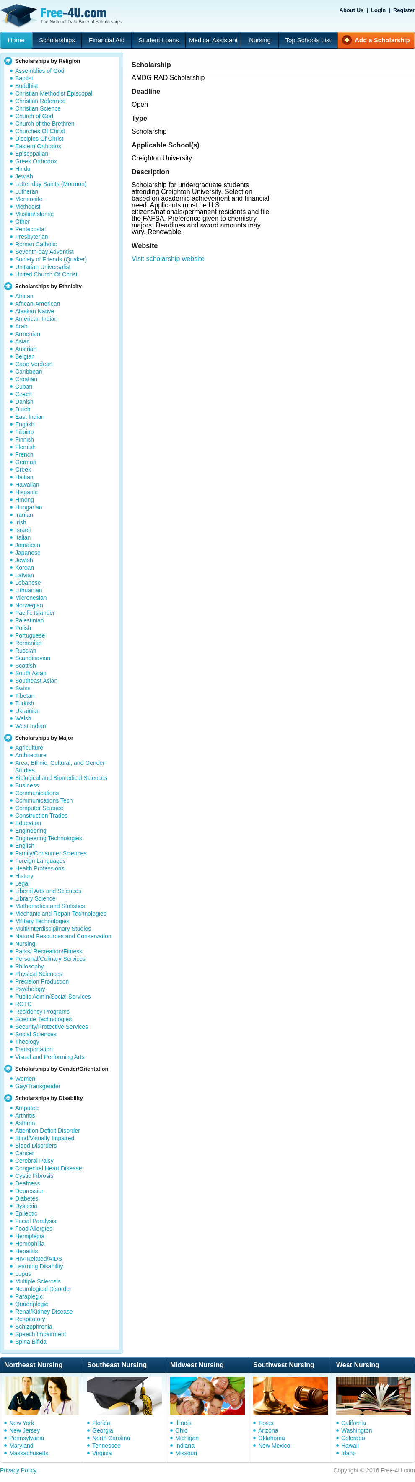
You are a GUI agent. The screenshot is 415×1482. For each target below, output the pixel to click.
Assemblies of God (40, 70)
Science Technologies (43, 1019)
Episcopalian (31, 153)
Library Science (35, 898)
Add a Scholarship (382, 40)
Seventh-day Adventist (44, 251)
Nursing (260, 40)
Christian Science (38, 108)
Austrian (25, 349)
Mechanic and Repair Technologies (60, 913)
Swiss (23, 688)
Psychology (30, 989)
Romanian (28, 643)
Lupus (23, 1273)
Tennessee (106, 1445)
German (25, 462)
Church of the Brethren (45, 123)
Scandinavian (32, 658)
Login (378, 10)
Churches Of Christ (40, 131)
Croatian (26, 379)
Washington (356, 1430)
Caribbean (28, 371)
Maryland (21, 1445)
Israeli (23, 530)
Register (404, 10)
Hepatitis (26, 1251)
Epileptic (26, 1213)
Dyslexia (26, 1206)
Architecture (31, 755)
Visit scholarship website (168, 258)
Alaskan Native (34, 311)
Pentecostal (30, 229)
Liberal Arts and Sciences (48, 891)
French (24, 454)
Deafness (27, 1183)
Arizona (268, 1430)
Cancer (24, 1153)
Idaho (348, 1453)
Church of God (34, 116)
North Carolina (111, 1438)
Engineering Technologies (48, 838)
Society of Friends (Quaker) (51, 259)
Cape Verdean (34, 364)
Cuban (23, 386)
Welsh (23, 718)
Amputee (27, 1108)
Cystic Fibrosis (34, 1175)
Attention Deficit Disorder (47, 1130)
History (24, 876)
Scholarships (57, 40)
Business (27, 785)
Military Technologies (42, 921)
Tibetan (24, 695)
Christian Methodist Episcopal (53, 93)
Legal (22, 883)
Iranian (24, 514)
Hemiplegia (29, 1236)
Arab (21, 326)
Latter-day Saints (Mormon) (50, 184)
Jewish (24, 176)
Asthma (25, 1123)
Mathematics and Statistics (50, 906)
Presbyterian (31, 236)
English (24, 424)
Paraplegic (29, 1296)
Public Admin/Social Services (53, 996)
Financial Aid (106, 40)
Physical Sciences (38, 974)
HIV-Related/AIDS (38, 1258)
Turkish (24, 703)
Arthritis (25, 1115)
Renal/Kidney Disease (44, 1311)
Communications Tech (44, 800)
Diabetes (26, 1198)
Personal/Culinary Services (50, 958)
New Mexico (274, 1445)
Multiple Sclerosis (38, 1281)
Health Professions (40, 868)
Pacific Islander (35, 612)
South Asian (31, 673)
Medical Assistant (213, 40)
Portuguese (30, 635)
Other (22, 221)
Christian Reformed (40, 101)
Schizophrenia (33, 1326)
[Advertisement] (222, 356)
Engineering (31, 830)
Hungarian (28, 507)
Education (28, 823)
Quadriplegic (31, 1304)
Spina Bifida (31, 1341)
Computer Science (39, 808)
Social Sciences (36, 1034)
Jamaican (27, 545)
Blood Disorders (36, 1145)
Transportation (34, 1049)
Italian (23, 537)
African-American (37, 303)
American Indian (36, 318)
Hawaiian (27, 484)
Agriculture (29, 747)
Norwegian (29, 605)
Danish (24, 401)
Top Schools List (308, 40)
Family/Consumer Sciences (50, 853)
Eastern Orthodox (38, 146)
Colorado (353, 1438)
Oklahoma (271, 1438)
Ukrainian (27, 710)
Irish (20, 522)
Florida (101, 1423)
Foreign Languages (40, 860)
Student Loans (158, 40)
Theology (27, 1041)
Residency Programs (42, 1011)
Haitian (24, 477)
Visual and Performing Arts (50, 1056)
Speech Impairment (40, 1334)
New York (21, 1423)
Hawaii (350, 1445)
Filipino (24, 432)
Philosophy (29, 966)
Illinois (183, 1423)
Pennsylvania (26, 1438)
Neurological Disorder (43, 1289)
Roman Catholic (36, 244)
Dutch (23, 409)
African (24, 296)
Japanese (28, 552)
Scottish (25, 665)
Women (25, 1078)
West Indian (30, 726)
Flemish (25, 447)
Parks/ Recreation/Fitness (48, 951)
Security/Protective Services (51, 1026)
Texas (266, 1423)
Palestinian (29, 620)
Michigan (187, 1438)
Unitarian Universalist (42, 266)
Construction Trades (41, 815)
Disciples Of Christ (39, 138)
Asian (22, 341)
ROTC (23, 1004)
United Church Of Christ (46, 274)
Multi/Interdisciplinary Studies (53, 928)
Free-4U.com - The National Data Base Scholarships (62, 16)
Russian (25, 650)
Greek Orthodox (36, 161)
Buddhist (26, 86)
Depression (30, 1191)
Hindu (23, 168)
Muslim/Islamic (34, 214)
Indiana (185, 1445)
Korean (24, 567)
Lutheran (26, 191)
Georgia (102, 1430)
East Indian (29, 416)
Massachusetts (28, 1453)
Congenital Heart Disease (48, 1168)
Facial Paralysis (35, 1221)
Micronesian (31, 597)
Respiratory (30, 1319)
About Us (352, 10)
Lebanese (28, 582)
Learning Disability (39, 1266)
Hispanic (26, 492)
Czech (23, 394)
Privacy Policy (18, 1470)
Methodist (28, 206)
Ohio (181, 1430)
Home (16, 40)
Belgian (25, 356)
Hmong (24, 499)
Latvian (24, 575)
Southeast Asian (36, 680)
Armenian (27, 333)
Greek (23, 469)
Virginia (102, 1453)
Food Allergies (33, 1228)
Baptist (24, 78)
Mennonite (28, 199)
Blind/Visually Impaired (44, 1138)
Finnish (24, 439)
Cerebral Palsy (34, 1160)
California (353, 1423)
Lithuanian (28, 590)
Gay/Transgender (37, 1086)
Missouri (186, 1453)
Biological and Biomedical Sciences (61, 778)
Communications (37, 793)
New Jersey (24, 1430)
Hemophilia (29, 1243)
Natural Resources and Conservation (63, 936)
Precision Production (42, 981)
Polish (23, 628)
